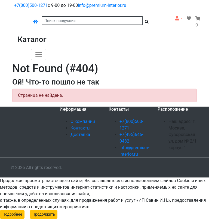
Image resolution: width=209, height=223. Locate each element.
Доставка (80, 134)
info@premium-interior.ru (102, 5)
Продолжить (43, 214)
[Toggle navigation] (38, 54)
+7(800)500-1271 (31, 5)
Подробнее (12, 214)
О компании (82, 121)
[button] (179, 18)
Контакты (80, 128)
